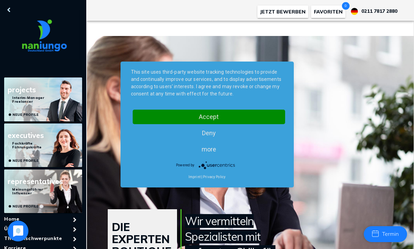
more (209, 149)
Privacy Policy (214, 177)
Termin (385, 234)
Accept (209, 116)
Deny (209, 133)
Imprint (194, 177)
